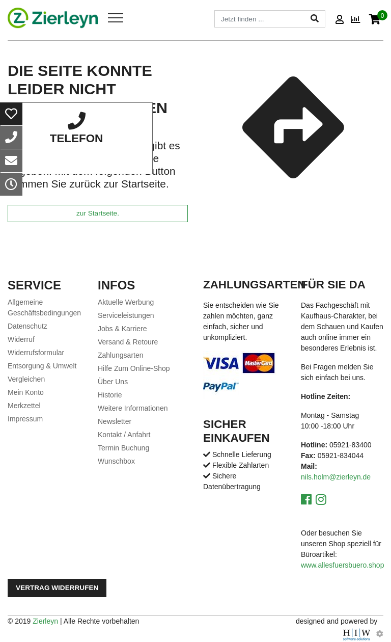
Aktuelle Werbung (126, 302)
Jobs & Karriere (122, 329)
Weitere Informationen (132, 408)
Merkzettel (24, 406)
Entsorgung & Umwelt (42, 366)
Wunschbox (116, 461)
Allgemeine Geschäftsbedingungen (44, 307)
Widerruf (21, 339)
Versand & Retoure (128, 342)
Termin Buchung (123, 448)
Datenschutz (27, 326)
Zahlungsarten (121, 355)
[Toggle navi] (115, 18)
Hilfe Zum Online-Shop (134, 368)
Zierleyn (45, 621)
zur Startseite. (97, 213)
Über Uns (113, 382)
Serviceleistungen (126, 315)
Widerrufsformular (36, 353)
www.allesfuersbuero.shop (342, 565)
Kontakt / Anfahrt (124, 435)
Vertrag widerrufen (57, 588)
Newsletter (114, 421)
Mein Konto (26, 392)
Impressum (25, 419)
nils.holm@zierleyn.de (336, 477)
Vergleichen (26, 379)
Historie (110, 395)
